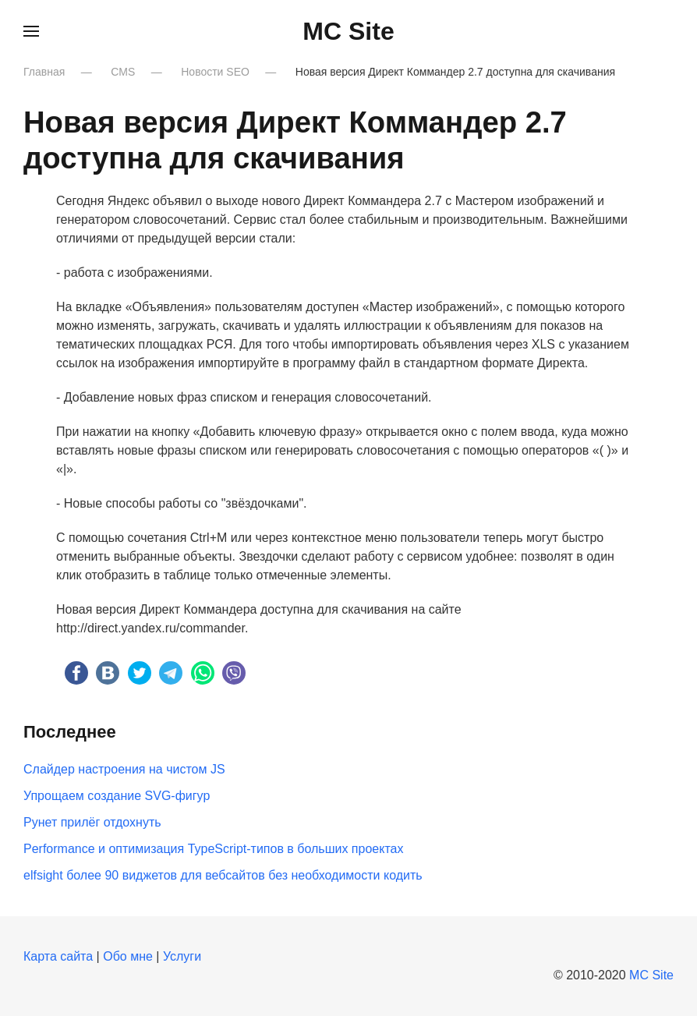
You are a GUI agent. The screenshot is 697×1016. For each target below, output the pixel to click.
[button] (31, 31)
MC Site (651, 975)
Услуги (182, 956)
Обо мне (128, 956)
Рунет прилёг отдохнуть (92, 822)
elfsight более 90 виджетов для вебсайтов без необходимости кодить (223, 875)
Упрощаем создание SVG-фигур (116, 795)
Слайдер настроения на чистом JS (124, 769)
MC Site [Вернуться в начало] (348, 31)
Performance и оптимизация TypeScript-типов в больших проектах (213, 848)
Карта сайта (58, 956)
